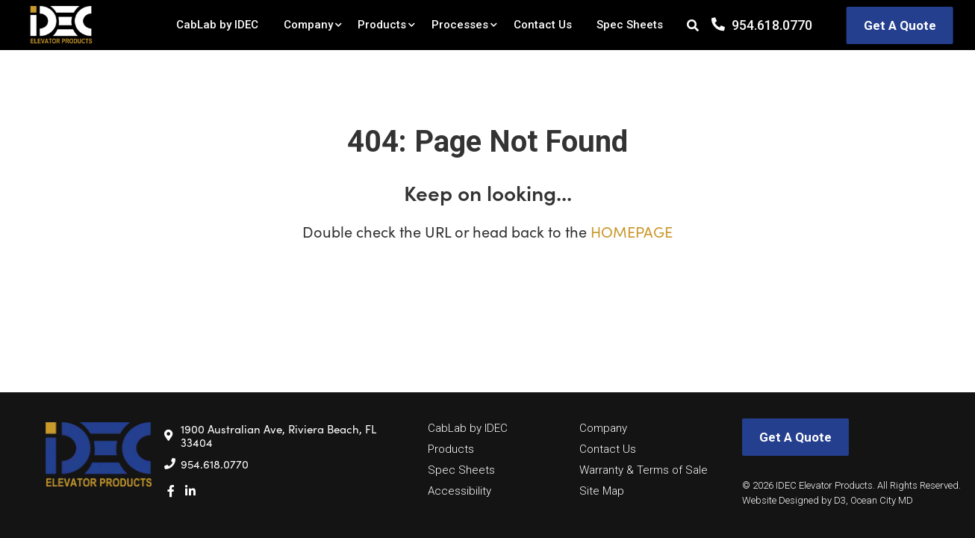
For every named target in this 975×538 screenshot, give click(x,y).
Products (382, 24)
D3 (840, 500)
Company (308, 24)
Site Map (601, 491)
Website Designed (780, 500)
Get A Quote (900, 25)
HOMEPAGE (632, 230)
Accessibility (459, 491)
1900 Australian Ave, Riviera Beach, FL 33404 (278, 435)
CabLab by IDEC (217, 24)
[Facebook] (171, 491)
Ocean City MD (881, 500)
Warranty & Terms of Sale (643, 470)
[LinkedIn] (190, 491)
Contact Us (543, 24)
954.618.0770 (772, 25)
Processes (460, 24)
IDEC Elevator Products (824, 485)
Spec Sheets (629, 24)
